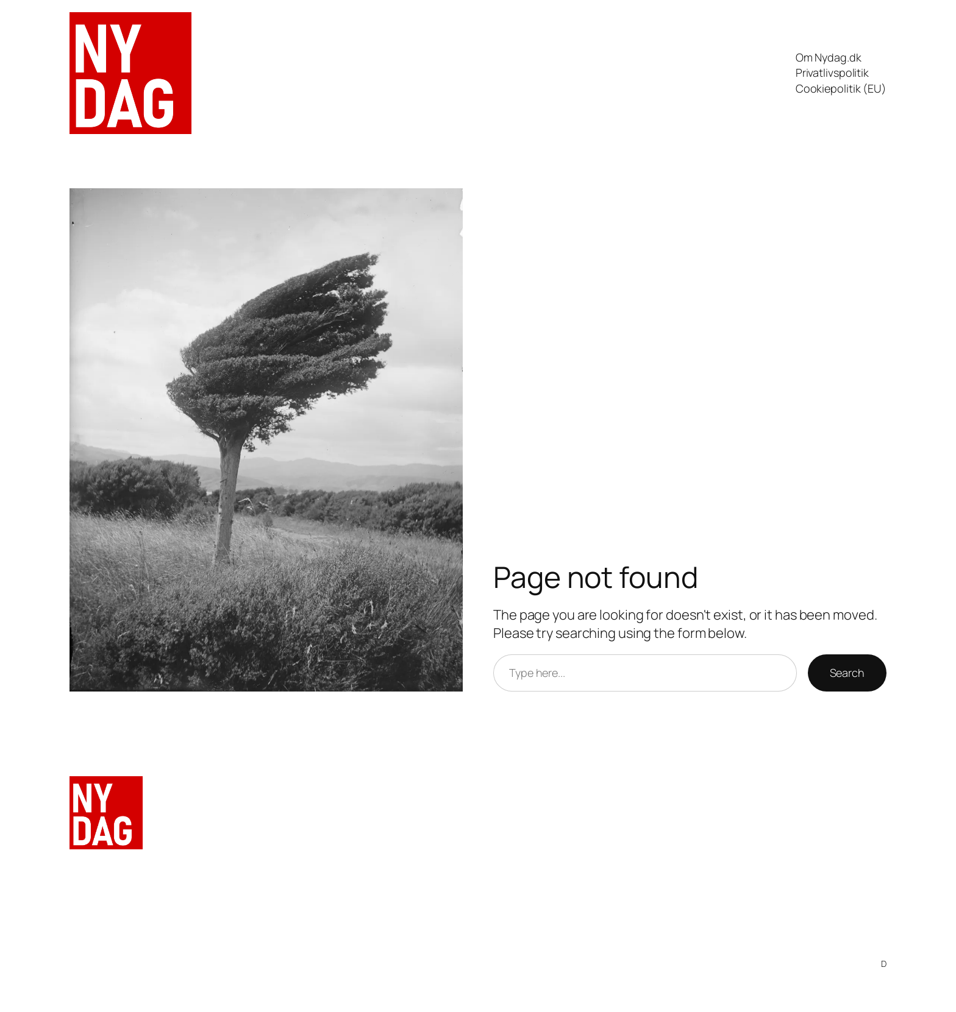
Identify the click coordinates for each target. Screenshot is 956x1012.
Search (847, 672)
